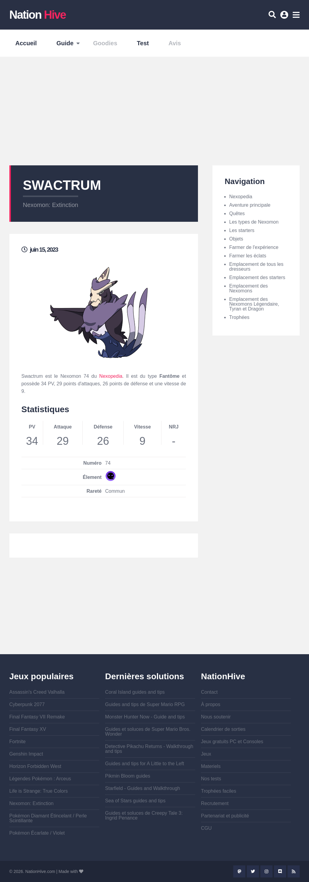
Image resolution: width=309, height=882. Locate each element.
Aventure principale (249, 205)
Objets (236, 238)
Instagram (266, 871)
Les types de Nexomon (254, 221)
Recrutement (215, 803)
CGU (206, 828)
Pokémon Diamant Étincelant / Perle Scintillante (48, 818)
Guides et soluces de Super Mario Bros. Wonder (147, 732)
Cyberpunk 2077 (27, 704)
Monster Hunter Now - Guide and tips (145, 716)
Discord (280, 871)
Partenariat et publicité (225, 815)
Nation (37, 14)
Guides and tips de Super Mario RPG (145, 704)
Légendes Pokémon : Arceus (40, 778)
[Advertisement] (154, 111)
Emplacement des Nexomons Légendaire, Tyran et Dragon (254, 304)
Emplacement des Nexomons (248, 288)
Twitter (253, 871)
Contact (209, 692)
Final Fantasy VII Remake (37, 716)
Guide (65, 43)
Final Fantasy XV (27, 729)
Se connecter (285, 17)
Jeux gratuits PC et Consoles (232, 741)
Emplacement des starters (257, 277)
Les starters (241, 230)
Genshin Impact (26, 753)
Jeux (206, 753)
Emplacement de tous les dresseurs (256, 267)
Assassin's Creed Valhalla (37, 692)
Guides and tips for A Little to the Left (144, 763)
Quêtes (237, 213)
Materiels (211, 766)
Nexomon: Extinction (50, 205)
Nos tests (211, 778)
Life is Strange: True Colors (38, 791)
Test (143, 43)
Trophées (239, 317)
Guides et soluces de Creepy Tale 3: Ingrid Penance (144, 815)
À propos (210, 704)
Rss (294, 871)
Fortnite (17, 741)
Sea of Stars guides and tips (135, 800)
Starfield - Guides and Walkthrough (142, 788)
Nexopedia (111, 376)
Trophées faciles (218, 791)
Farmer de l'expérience (253, 247)
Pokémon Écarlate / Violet (37, 833)
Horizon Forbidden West (35, 766)
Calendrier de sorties (223, 729)
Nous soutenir (216, 716)
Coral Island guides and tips (134, 692)
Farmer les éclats (247, 255)
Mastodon (239, 871)
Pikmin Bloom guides (127, 776)
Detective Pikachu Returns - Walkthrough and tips (149, 749)
